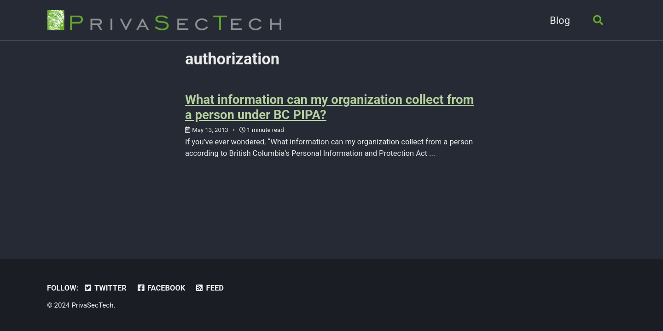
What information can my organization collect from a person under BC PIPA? (329, 107)
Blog (560, 20)
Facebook (160, 288)
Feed (209, 288)
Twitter (105, 288)
